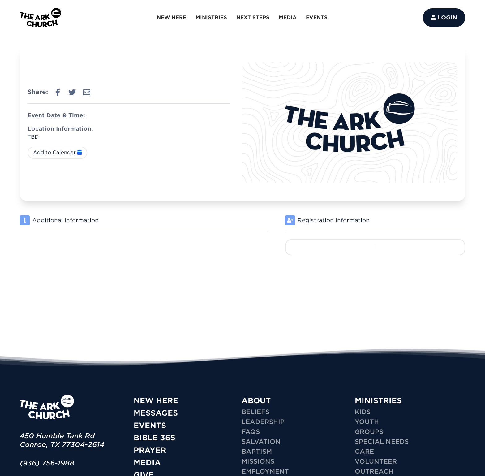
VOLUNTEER (376, 461)
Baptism (257, 451)
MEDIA (288, 17)
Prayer (150, 450)
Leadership (263, 422)
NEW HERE (171, 17)
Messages (156, 413)
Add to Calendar (57, 152)
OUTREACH (374, 471)
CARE (364, 451)
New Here (156, 400)
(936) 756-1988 (47, 463)
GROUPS (369, 431)
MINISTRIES (211, 17)
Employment (265, 471)
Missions (258, 461)
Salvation (261, 441)
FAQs (251, 431)
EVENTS (317, 17)
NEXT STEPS (252, 17)
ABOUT (256, 400)
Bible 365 (154, 437)
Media (147, 462)
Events (150, 425)
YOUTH (367, 422)
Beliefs (255, 412)
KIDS (363, 412)
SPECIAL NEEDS (382, 441)
